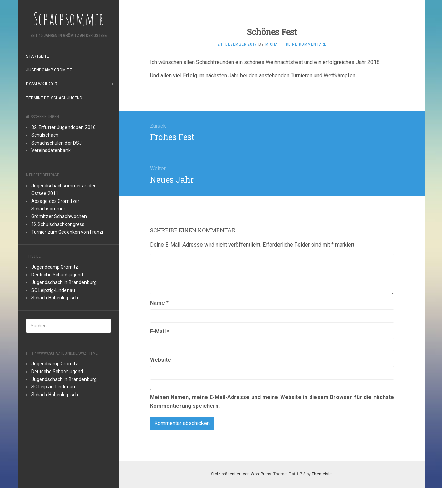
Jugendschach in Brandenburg (64, 282)
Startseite (37, 56)
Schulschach (44, 135)
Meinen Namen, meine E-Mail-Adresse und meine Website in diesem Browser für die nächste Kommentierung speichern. (272, 401)
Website (160, 360)
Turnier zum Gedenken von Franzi (67, 232)
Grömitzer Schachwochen (59, 216)
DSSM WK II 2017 (42, 84)
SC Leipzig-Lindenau (53, 290)
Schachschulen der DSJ (56, 143)
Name (159, 303)
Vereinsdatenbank (51, 150)
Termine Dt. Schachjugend (54, 98)
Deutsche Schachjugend (57, 274)
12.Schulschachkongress (57, 224)
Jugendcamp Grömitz (49, 70)
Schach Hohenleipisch (54, 297)
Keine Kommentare (306, 44)
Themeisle (322, 474)
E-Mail (159, 331)
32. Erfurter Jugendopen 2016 (63, 127)
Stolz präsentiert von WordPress (241, 474)
